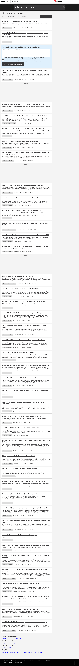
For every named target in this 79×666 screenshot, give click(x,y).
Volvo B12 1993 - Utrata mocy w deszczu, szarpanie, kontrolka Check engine (25, 508)
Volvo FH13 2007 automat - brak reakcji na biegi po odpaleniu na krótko (23, 340)
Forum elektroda (14, 1)
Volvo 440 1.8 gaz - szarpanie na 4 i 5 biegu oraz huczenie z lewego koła (23, 128)
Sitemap (5, 662)
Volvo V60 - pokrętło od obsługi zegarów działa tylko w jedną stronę (22, 197)
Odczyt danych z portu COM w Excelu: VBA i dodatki (12, 652)
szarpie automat (5, 638)
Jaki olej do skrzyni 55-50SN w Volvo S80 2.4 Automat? (18, 456)
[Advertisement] (26, 92)
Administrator (6, 660)
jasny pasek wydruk (6, 643)
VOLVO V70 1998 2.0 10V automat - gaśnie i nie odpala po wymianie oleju (24, 622)
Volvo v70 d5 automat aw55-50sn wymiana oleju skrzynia (19, 535)
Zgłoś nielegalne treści (19, 662)
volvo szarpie (18, 638)
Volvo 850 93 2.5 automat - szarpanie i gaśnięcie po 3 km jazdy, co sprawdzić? (25, 390)
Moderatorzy (13, 660)
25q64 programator (14, 643)
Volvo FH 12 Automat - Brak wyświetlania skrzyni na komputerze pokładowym (25, 365)
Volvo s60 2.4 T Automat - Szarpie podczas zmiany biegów (19, 21)
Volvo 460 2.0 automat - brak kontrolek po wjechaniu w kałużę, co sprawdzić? (25, 235)
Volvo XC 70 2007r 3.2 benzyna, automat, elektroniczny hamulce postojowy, (25, 246)
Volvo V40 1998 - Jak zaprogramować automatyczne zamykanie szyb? (23, 185)
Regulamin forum (22, 660)
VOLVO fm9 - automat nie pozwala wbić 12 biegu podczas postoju (22, 210)
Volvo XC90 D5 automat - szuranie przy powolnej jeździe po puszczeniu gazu (25, 301)
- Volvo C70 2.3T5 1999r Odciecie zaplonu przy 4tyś (18, 352)
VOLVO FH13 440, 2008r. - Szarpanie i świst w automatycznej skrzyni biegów (25, 545)
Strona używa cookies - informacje (43, 660)
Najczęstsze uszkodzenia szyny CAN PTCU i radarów (33, 652)
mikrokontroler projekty (6, 647)
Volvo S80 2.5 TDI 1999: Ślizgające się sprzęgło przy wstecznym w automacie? (25, 596)
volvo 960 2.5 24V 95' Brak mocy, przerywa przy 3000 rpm (20, 609)
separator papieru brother (24, 643)
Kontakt (10, 662)
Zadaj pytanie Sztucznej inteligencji (13, 64)
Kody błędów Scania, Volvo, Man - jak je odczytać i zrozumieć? (21, 583)
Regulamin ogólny (31, 660)
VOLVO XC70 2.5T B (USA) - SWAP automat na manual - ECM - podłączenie (24, 115)
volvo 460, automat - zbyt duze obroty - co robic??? (17, 276)
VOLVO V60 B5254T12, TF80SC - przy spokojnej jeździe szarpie (21, 427)
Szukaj (63, 7)
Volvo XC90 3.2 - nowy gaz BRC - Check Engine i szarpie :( (19, 468)
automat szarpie (12, 638)
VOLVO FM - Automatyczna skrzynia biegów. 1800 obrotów (20, 141)
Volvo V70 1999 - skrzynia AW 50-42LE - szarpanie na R (19, 378)
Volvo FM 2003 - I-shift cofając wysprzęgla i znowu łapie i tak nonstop (23, 416)
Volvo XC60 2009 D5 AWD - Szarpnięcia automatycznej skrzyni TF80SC (24, 481)
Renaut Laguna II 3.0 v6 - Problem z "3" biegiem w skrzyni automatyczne (23, 494)
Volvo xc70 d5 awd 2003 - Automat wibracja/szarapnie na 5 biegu (22, 313)
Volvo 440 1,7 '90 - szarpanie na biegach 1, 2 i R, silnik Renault (20, 288)
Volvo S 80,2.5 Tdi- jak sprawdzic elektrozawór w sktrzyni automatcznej (23, 104)
